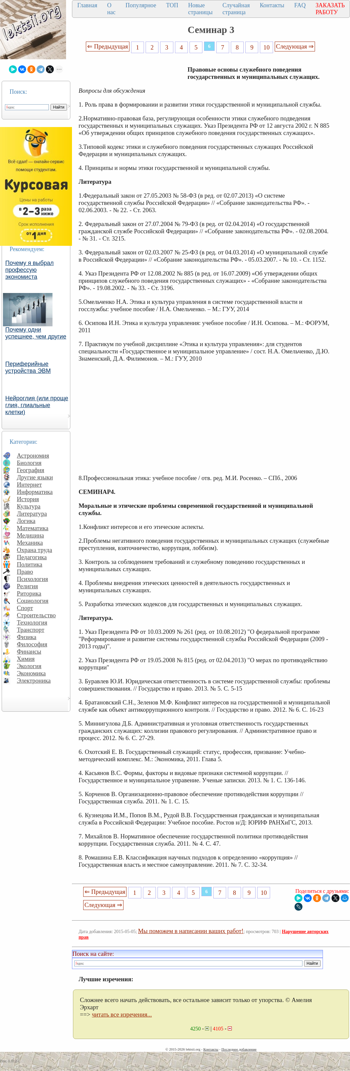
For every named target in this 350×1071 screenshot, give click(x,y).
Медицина (30, 535)
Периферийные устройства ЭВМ (28, 367)
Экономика (31, 673)
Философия (32, 644)
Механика (30, 542)
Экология (29, 666)
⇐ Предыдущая (107, 46)
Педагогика (32, 557)
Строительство (36, 615)
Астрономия (33, 455)
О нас (111, 9)
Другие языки (35, 477)
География (30, 470)
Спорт (25, 607)
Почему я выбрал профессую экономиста (29, 270)
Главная (87, 5)
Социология (33, 600)
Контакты (272, 5)
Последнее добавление (238, 1049)
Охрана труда (34, 549)
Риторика (29, 593)
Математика (33, 528)
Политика (29, 564)
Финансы (29, 651)
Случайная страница (236, 9)
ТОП (172, 5)
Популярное (140, 5)
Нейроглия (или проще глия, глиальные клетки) (36, 405)
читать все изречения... (122, 1014)
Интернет (29, 484)
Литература (32, 513)
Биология (29, 462)
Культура (29, 506)
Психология (32, 578)
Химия (26, 658)
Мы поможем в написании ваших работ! (190, 930)
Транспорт (30, 629)
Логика (26, 520)
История (28, 499)
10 (266, 47)
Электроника (34, 680)
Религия (27, 586)
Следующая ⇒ (295, 46)
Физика (26, 636)
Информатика (35, 491)
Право (25, 571)
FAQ (300, 5)
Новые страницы (200, 9)
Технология (32, 622)
